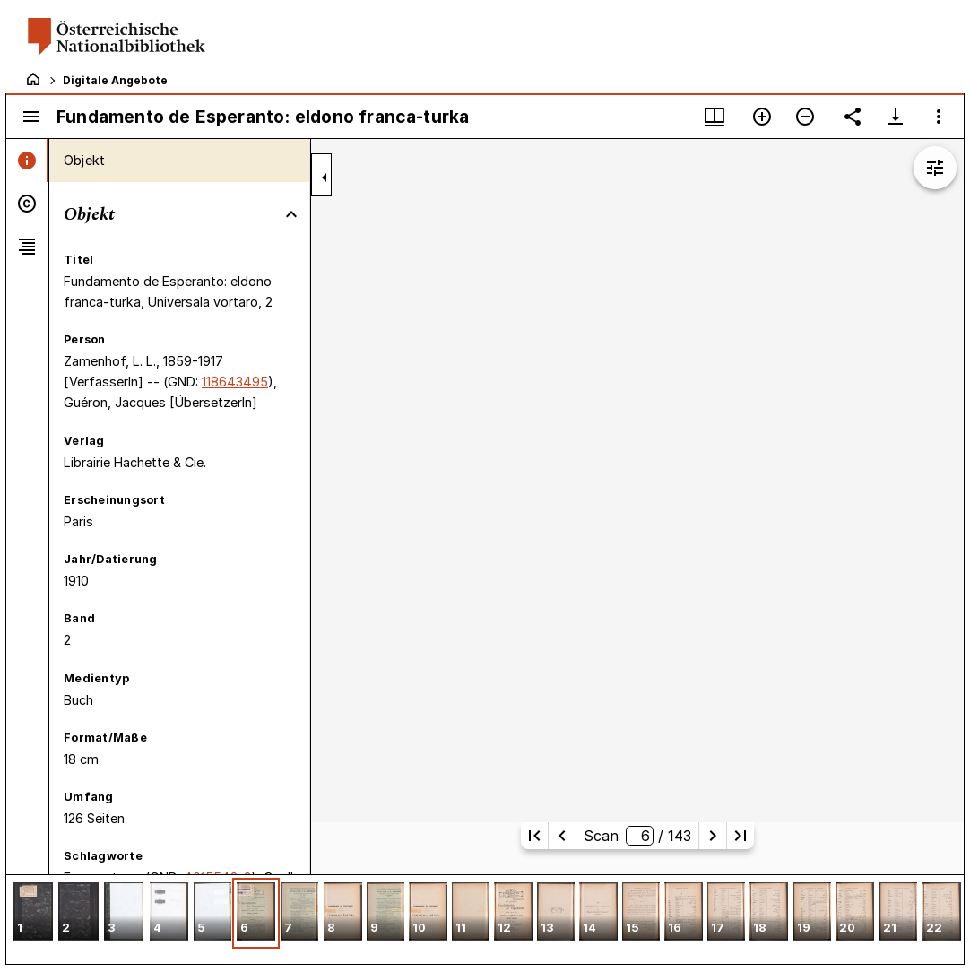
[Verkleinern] (805, 116)
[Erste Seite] (534, 835)
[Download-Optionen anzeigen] (895, 116)
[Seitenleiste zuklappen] (324, 177)
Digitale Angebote (115, 80)
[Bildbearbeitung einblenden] (935, 167)
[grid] (485, 919)
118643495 (235, 381)
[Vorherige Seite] (562, 835)
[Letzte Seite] (740, 835)
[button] (33, 913)
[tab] (27, 160)
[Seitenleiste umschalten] (31, 116)
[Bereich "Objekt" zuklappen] (291, 214)
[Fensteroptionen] (938, 116)
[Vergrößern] (762, 116)
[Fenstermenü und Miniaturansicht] (714, 116)
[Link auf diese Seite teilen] (852, 116)
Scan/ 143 (637, 836)
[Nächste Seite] (712, 835)
